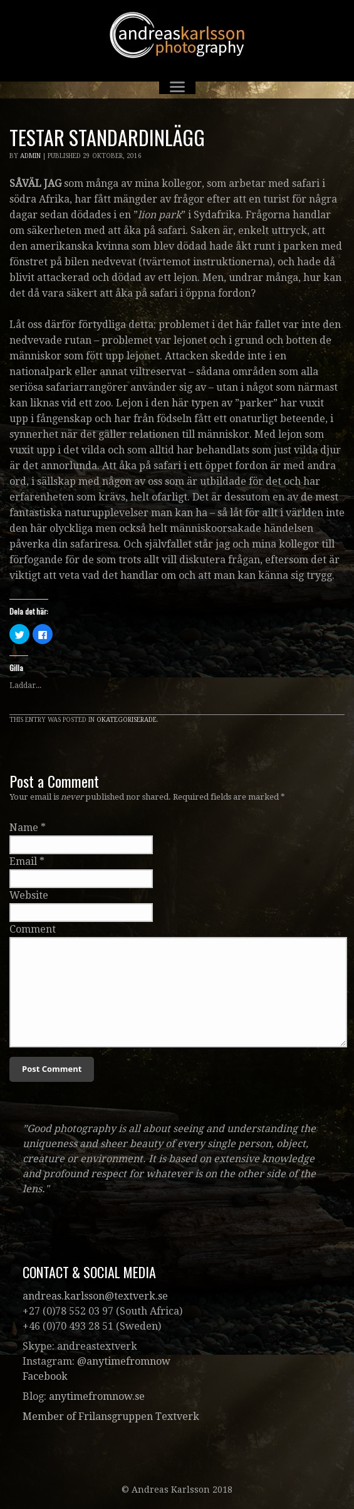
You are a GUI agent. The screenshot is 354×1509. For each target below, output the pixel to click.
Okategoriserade (126, 719)
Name (23, 828)
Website (28, 895)
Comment (32, 929)
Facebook (45, 1376)
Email (23, 861)
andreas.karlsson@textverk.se (95, 1296)
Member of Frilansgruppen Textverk (111, 1416)
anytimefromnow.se (97, 1396)
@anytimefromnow (123, 1361)
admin (30, 155)
